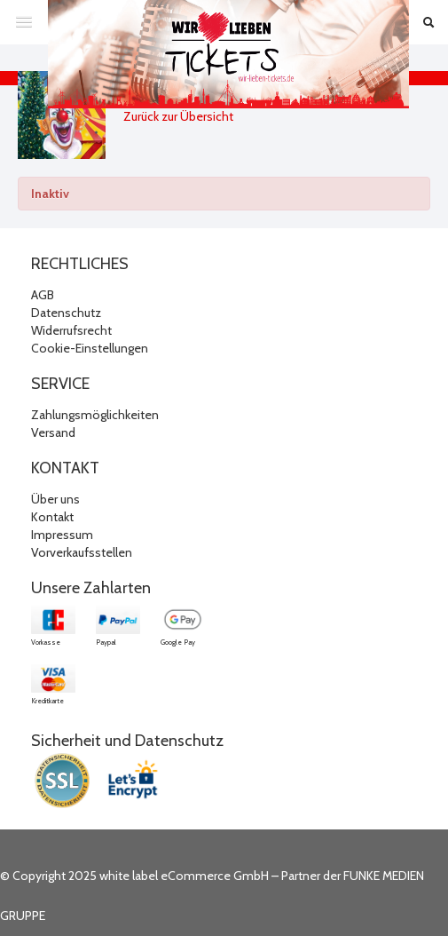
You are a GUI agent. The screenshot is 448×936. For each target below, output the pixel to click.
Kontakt (52, 517)
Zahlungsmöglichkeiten (95, 415)
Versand (53, 432)
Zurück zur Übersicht (178, 116)
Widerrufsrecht (71, 330)
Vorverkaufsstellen (81, 552)
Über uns (55, 499)
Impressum (62, 535)
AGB (42, 295)
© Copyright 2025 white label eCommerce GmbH (134, 876)
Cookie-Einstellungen (89, 348)
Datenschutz (66, 313)
